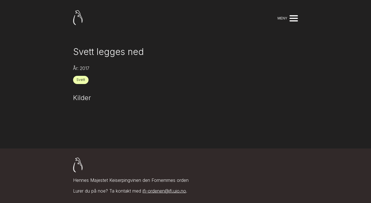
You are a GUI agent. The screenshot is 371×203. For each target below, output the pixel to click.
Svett (80, 80)
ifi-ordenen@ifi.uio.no (164, 191)
